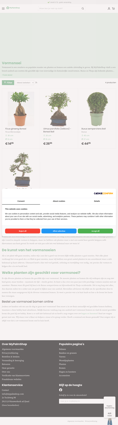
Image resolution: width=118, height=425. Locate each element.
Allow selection (59, 231)
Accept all (95, 231)
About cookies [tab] (59, 201)
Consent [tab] (21, 201)
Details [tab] (97, 201)
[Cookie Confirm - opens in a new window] (103, 193)
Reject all (22, 231)
